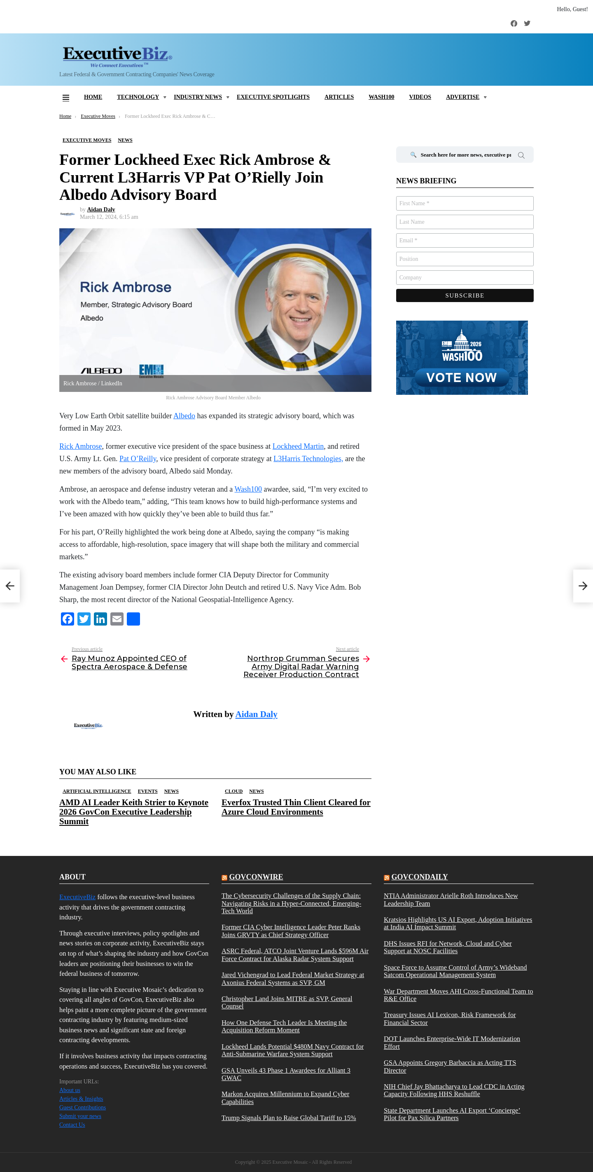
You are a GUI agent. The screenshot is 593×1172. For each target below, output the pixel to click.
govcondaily (419, 877)
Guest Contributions (82, 1107)
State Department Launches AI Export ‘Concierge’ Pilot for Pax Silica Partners (452, 1114)
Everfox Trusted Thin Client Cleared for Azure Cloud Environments (296, 807)
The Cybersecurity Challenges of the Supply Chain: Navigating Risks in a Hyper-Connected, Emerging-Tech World (291, 903)
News (171, 791)
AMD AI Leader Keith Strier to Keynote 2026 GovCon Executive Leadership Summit (133, 811)
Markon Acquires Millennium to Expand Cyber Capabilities (285, 1097)
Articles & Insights (81, 1099)
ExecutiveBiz (77, 897)
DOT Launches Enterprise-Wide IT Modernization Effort (452, 1042)
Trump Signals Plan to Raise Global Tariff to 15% (289, 1118)
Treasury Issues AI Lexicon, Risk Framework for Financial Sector (450, 1018)
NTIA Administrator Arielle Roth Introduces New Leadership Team (451, 899)
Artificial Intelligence (97, 791)
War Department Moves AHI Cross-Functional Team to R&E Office (458, 995)
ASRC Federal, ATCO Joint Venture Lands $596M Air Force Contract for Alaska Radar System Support (295, 954)
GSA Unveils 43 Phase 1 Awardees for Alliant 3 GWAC (286, 1074)
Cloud (234, 791)
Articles (339, 97)
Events (148, 791)
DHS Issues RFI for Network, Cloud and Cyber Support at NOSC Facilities (448, 947)
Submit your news (80, 1116)
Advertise (462, 97)
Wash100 (381, 97)
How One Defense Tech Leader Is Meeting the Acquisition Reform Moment (284, 1026)
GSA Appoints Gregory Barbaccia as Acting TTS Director (450, 1066)
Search (521, 156)
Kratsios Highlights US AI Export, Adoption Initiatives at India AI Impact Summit (458, 923)
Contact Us (72, 1125)
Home (93, 97)
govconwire (256, 877)
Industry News (198, 97)
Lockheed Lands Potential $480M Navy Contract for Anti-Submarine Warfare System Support (293, 1050)
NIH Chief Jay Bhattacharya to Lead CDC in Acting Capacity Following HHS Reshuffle (454, 1090)
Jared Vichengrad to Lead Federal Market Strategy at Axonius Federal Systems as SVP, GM (293, 978)
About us (69, 1090)
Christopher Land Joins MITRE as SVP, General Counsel (287, 1002)
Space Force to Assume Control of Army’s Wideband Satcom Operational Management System (455, 971)
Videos (420, 97)
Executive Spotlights (273, 97)
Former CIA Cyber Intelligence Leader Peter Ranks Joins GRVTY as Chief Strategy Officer (291, 931)
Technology (138, 97)
